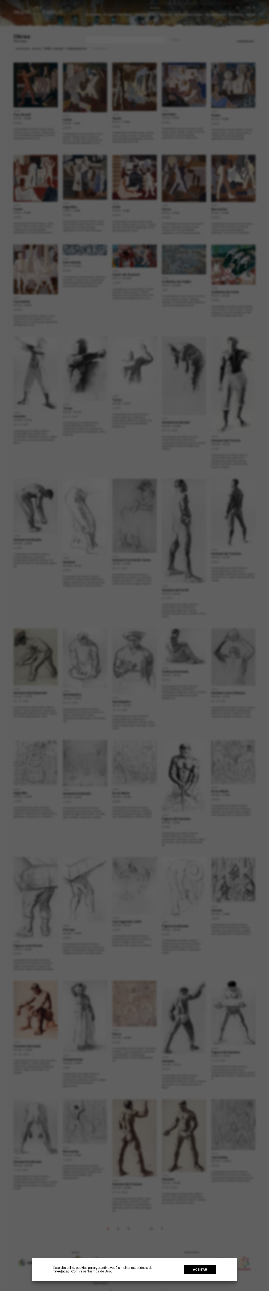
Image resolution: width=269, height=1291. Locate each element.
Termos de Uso (99, 1271)
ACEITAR (200, 1269)
